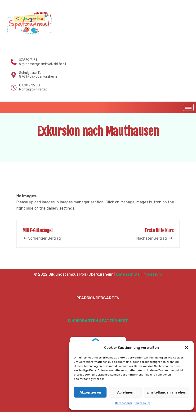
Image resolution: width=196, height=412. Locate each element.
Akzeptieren (90, 392)
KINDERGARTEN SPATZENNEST (98, 320)
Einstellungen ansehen (166, 392)
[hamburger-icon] (188, 107)
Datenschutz (123, 403)
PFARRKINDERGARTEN (98, 298)
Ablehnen (125, 392)
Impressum (142, 403)
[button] (186, 347)
